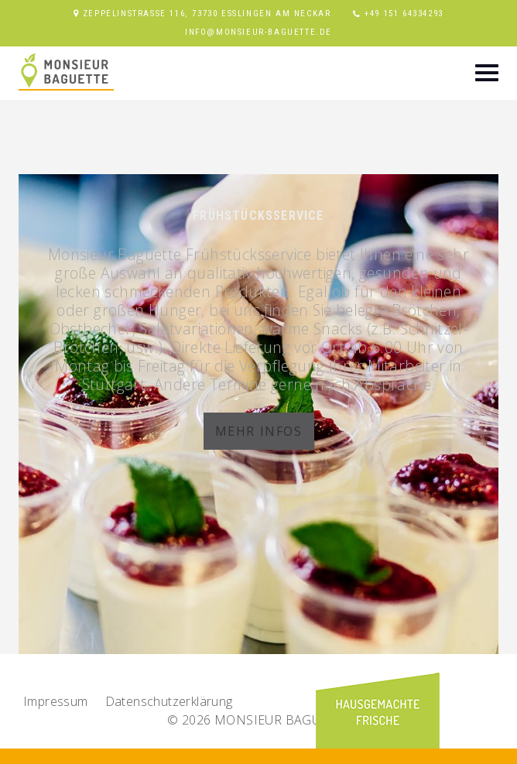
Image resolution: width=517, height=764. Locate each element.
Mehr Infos (259, 431)
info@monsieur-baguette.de (258, 32)
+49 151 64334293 (404, 14)
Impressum (55, 701)
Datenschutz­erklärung (169, 701)
